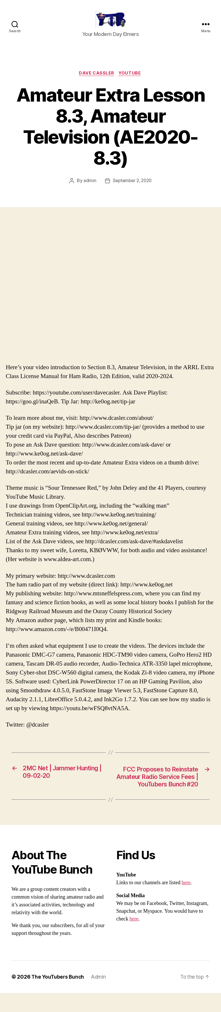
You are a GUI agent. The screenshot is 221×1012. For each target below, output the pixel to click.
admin (88, 190)
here (186, 901)
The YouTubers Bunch (58, 996)
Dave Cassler (96, 82)
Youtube (131, 82)
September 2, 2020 (132, 190)
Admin (100, 996)
